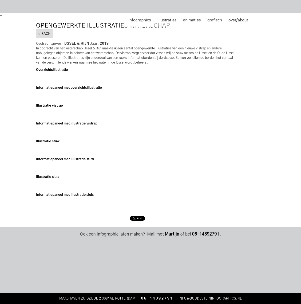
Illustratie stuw (47, 141)
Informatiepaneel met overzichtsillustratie (69, 87)
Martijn (172, 234)
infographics (139, 20)
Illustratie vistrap (49, 105)
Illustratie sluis (47, 177)
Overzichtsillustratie (52, 70)
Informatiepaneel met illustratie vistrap (67, 123)
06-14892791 (157, 298)
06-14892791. (206, 234)
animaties (192, 20)
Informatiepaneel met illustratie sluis (65, 194)
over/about (238, 20)
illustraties (167, 20)
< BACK (45, 34)
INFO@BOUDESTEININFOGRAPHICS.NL (210, 298)
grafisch (214, 20)
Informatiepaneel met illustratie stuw (65, 159)
